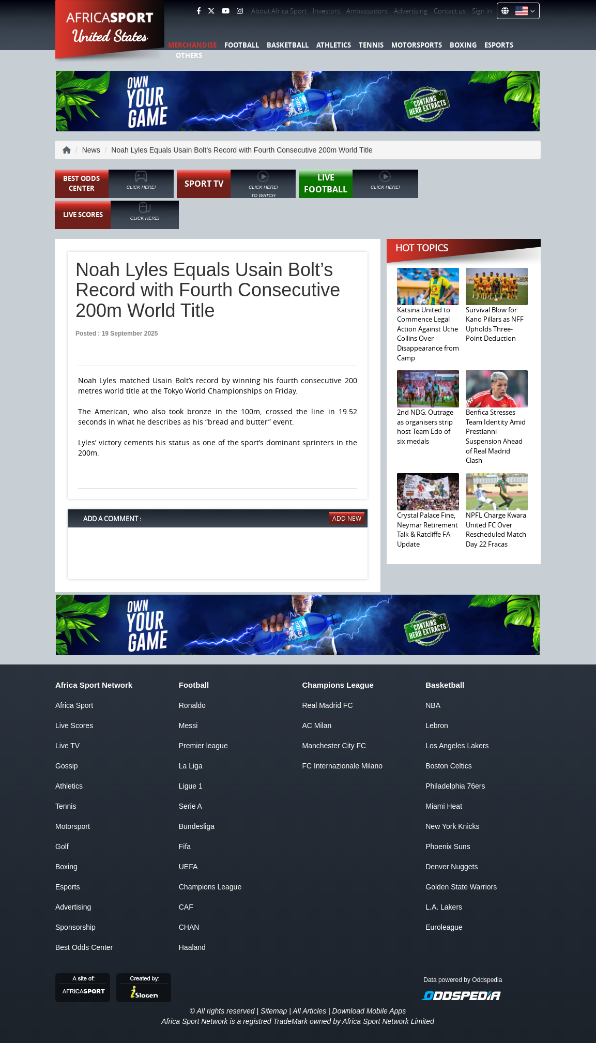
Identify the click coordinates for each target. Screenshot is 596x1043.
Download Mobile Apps (369, 1011)
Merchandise (192, 45)
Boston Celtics (448, 766)
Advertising (410, 11)
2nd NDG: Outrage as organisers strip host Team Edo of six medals (425, 426)
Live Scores (74, 725)
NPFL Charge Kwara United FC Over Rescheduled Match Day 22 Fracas (496, 529)
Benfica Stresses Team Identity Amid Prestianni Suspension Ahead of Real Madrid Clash (496, 436)
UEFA (188, 867)
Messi (188, 725)
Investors (326, 11)
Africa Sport (74, 705)
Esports (498, 45)
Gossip (66, 766)
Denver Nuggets (451, 867)
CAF (186, 907)
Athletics (333, 45)
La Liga (191, 766)
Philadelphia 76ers (455, 786)
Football (241, 45)
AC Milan (317, 725)
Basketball (288, 45)
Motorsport (72, 826)
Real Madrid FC (327, 705)
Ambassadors (367, 11)
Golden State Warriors (461, 887)
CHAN (189, 927)
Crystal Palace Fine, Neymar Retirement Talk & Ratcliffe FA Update (427, 529)
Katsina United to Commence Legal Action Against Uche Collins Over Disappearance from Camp (428, 333)
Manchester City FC (334, 746)
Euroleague (444, 927)
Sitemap (274, 1011)
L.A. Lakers (443, 907)
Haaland (192, 947)
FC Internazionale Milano (342, 766)
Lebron (436, 725)
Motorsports (416, 45)
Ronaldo (192, 705)
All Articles (309, 1011)
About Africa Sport (279, 11)
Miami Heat (443, 806)
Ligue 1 (191, 786)
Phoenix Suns (447, 846)
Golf (62, 846)
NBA (432, 705)
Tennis (371, 45)
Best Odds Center (84, 947)
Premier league (203, 746)
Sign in (482, 11)
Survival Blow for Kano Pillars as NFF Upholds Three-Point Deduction (495, 324)
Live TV (67, 746)
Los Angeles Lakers (456, 746)
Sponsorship (75, 927)
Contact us (450, 11)
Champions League (210, 887)
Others (189, 55)
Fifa (185, 846)
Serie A (190, 806)
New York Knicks (452, 826)
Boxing (463, 45)
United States (109, 36)
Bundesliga (197, 826)
